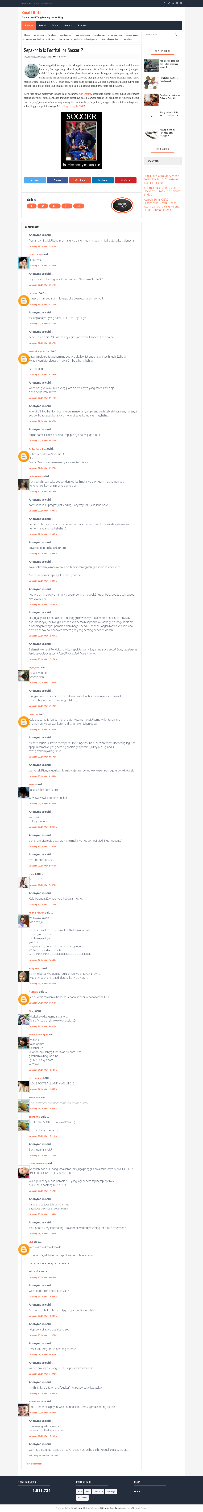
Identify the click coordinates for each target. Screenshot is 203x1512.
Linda (31, 874)
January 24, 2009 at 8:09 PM (42, 1026)
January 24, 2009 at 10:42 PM (43, 1070)
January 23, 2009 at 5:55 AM (42, 729)
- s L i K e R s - (35, 1078)
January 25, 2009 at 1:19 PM (42, 1335)
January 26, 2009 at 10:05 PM (43, 1393)
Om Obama (85, 93)
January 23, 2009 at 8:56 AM (42, 757)
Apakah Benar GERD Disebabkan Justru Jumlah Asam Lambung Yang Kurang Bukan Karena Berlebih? (161, 205)
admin (29, 199)
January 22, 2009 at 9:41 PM (42, 491)
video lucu (82, 1498)
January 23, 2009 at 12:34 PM (43, 827)
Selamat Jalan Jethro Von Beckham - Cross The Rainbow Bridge (163, 191)
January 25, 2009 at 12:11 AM (43, 1136)
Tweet (34, 180)
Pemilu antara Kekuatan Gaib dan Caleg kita (170, 96)
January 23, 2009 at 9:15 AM (42, 776)
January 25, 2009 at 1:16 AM (42, 1191)
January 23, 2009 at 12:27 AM (43, 659)
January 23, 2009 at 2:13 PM (42, 866)
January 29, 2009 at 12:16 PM (43, 1436)
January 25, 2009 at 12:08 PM (43, 1316)
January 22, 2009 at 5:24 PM (42, 323)
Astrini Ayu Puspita (38, 1034)
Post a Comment (34, 1464)
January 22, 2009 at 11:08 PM (43, 534)
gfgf (31, 1242)
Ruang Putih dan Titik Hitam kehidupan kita (169, 114)
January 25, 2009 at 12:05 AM (43, 1108)
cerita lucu (98, 1492)
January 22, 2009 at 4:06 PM (42, 285)
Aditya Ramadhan (38, 449)
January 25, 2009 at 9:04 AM (42, 1277)
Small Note (31, 12)
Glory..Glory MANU (73, 106)
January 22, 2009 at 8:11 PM (42, 398)
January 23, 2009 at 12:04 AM (43, 636)
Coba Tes (33, 714)
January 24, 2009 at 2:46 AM (42, 960)
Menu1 (42, 25)
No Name (33, 992)
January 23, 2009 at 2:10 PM (42, 846)
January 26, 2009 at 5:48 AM (42, 1374)
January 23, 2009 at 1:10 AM (42, 682)
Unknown (33, 293)
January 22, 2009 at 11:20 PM (43, 581)
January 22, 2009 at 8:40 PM (42, 421)
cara (87, 1492)
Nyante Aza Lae (37, 1401)
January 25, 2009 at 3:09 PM (42, 1354)
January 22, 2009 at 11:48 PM (43, 604)
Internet (82, 25)
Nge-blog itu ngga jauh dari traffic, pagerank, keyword (169, 64)
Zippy (32, 1011)
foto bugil (111, 1492)
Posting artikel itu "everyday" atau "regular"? (167, 132)
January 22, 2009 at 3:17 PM (42, 265)
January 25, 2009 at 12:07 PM (43, 1296)
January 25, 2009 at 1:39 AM (42, 1233)
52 (56, 56)
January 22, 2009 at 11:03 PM (43, 511)
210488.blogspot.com (39, 351)
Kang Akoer (35, 968)
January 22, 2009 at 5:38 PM (42, 374)
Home (29, 25)
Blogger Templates (111, 1508)
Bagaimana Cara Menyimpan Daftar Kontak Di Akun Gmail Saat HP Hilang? (161, 179)
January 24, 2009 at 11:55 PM (43, 1089)
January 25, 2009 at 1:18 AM (42, 1214)
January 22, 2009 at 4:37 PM (42, 304)
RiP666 (32, 784)
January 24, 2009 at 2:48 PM (42, 983)
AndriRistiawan (36, 913)
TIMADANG (34, 1097)
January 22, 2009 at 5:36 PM (42, 343)
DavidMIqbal (35, 254)
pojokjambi (34, 667)
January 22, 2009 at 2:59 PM (42, 246)
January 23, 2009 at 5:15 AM (42, 706)
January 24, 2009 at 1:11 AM (42, 904)
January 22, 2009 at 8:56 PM (42, 440)
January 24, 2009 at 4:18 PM (42, 1003)
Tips (55, 25)
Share (58, 180)
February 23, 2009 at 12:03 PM (43, 1455)
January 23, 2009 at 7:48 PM (42, 885)
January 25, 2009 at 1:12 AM (42, 1155)
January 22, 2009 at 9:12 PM (42, 468)
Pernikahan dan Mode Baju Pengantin (169, 79)
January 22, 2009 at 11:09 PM (43, 553)
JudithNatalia (36, 476)
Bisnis (68, 25)
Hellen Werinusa (37, 1163)
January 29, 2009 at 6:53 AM (42, 1413)
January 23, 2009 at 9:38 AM (42, 803)
